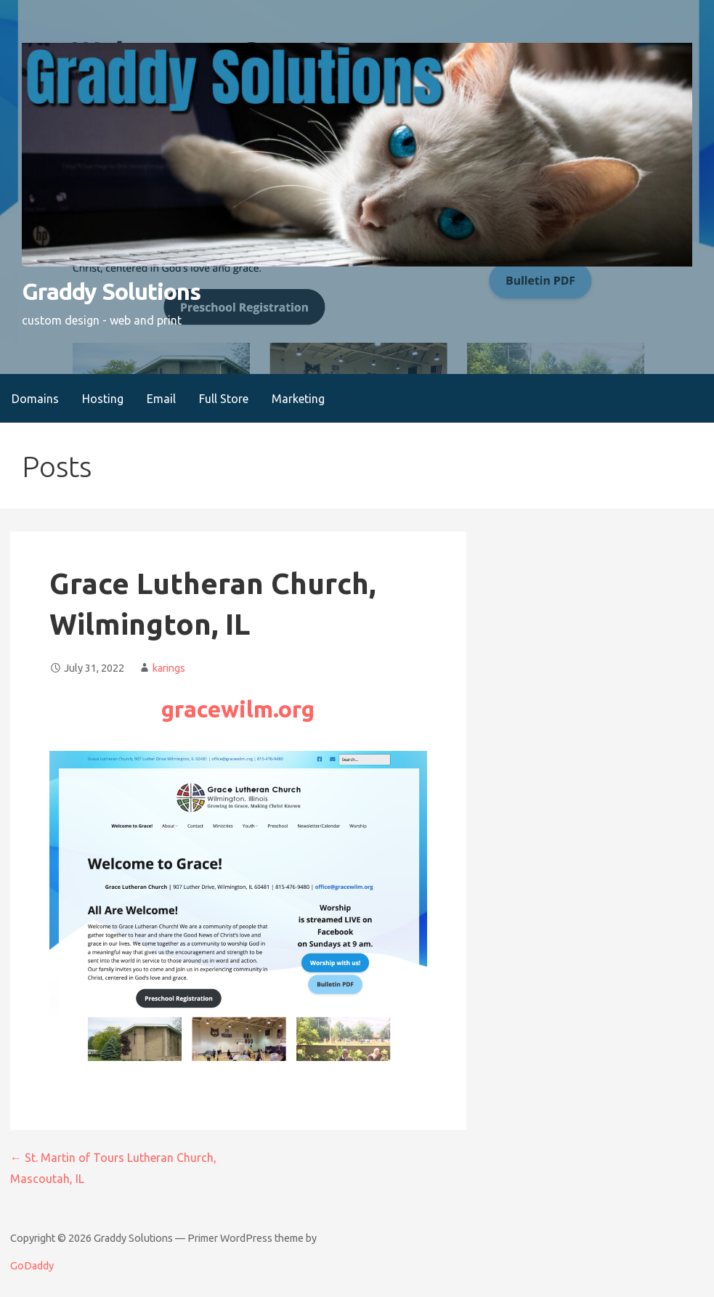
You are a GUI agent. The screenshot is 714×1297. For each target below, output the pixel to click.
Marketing (298, 398)
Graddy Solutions (111, 291)
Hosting (102, 398)
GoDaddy (32, 1266)
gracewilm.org (238, 709)
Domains (35, 398)
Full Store (223, 398)
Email (161, 398)
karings (169, 668)
